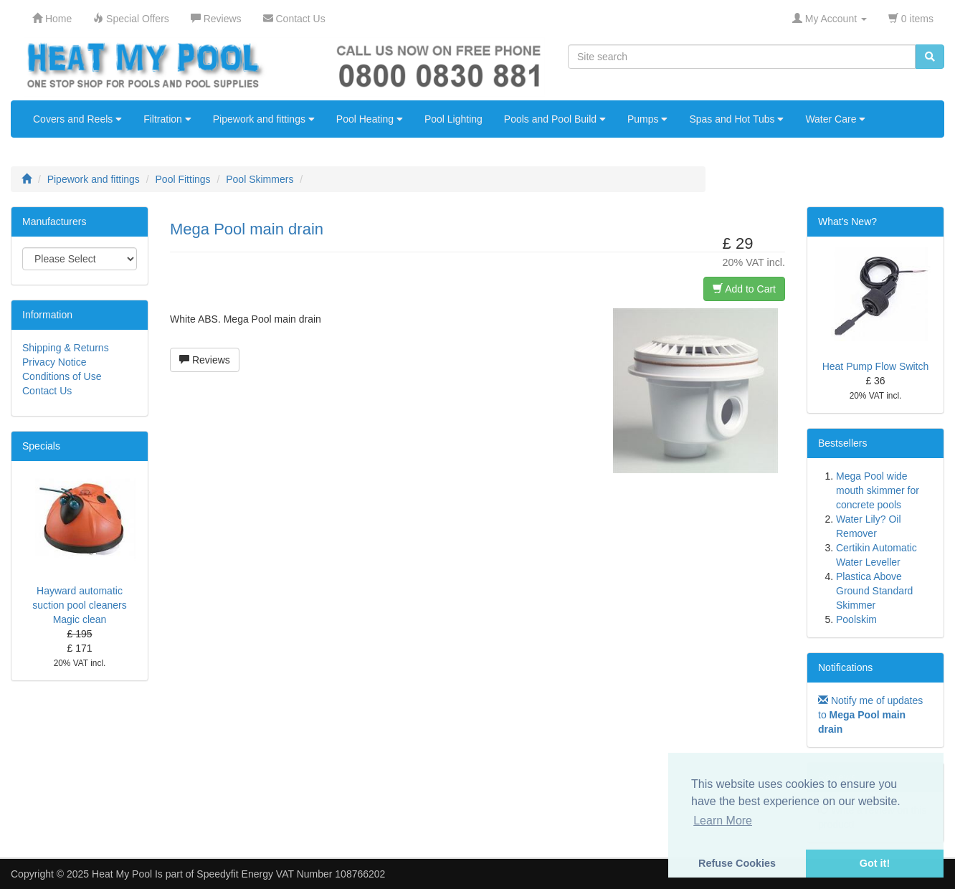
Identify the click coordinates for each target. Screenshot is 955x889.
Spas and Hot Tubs (736, 119)
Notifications (845, 667)
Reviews (204, 360)
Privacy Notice (54, 362)
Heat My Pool (122, 874)
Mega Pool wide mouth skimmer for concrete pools (877, 490)
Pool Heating (369, 119)
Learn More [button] (722, 820)
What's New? (847, 221)
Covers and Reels (77, 119)
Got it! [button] (875, 863)
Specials (41, 446)
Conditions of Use (62, 376)
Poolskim (856, 619)
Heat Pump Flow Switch (875, 366)
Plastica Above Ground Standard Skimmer (874, 591)
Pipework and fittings (264, 119)
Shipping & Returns (65, 347)
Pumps (647, 119)
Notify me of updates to (870, 715)
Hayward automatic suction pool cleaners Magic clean (79, 605)
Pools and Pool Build (555, 119)
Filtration (167, 119)
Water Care (835, 119)
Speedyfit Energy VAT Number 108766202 (290, 874)
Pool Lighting (453, 119)
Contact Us (47, 390)
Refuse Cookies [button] (737, 863)
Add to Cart (744, 289)
